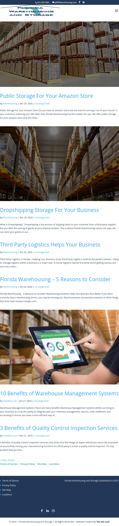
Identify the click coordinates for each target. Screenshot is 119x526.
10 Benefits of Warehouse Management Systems (59, 393)
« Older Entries (7, 460)
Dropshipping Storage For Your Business (49, 209)
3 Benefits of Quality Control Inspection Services (58, 427)
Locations (54, 463)
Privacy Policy (27, 463)
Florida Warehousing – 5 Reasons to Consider (55, 279)
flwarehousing (10, 103)
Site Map (42, 463)
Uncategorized (42, 103)
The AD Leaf (102, 521)
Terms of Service (9, 463)
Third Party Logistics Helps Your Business (50, 244)
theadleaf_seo (10, 400)
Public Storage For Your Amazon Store (46, 95)
